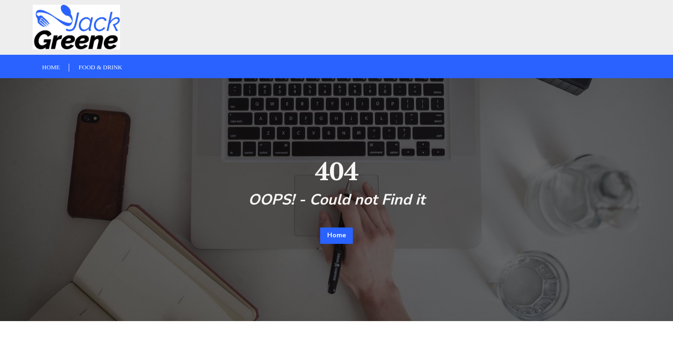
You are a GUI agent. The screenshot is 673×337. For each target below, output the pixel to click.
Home (336, 235)
